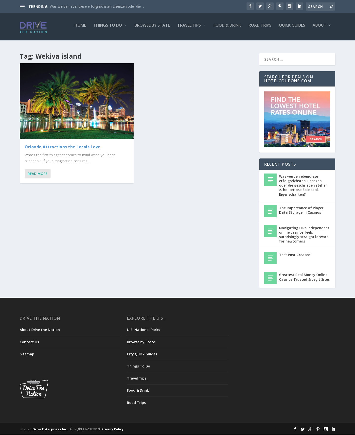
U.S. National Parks (143, 330)
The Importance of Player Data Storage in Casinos (301, 210)
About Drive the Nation (40, 330)
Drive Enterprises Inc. (50, 429)
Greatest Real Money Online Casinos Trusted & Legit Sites (304, 277)
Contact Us (29, 342)
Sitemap (27, 354)
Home (80, 28)
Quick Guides (292, 28)
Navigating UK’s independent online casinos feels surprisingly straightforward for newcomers (304, 235)
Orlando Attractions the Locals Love (63, 147)
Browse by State (152, 28)
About (319, 28)
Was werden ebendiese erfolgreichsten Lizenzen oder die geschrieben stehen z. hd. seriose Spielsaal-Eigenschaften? (303, 185)
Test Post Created (294, 255)
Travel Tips (189, 28)
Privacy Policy (113, 429)
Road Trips (259, 28)
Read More (38, 174)
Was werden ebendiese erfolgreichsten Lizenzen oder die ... (97, 6)
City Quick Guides (142, 354)
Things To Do (107, 28)
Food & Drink (227, 28)
